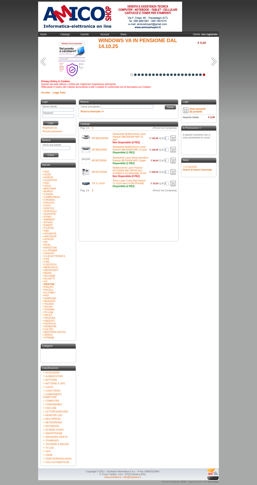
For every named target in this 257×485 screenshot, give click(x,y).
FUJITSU (49, 228)
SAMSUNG (50, 298)
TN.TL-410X (98, 183)
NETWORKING (53, 422)
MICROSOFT (51, 270)
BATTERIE (51, 380)
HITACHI (49, 239)
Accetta (45, 92)
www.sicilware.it (112, 477)
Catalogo (65, 34)
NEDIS (48, 273)
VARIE (48, 455)
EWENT (48, 225)
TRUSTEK (49, 318)
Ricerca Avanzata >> (92, 111)
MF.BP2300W (99, 160)
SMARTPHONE (53, 433)
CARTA (49, 387)
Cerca (51, 155)
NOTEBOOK (52, 426)
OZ (46, 281)
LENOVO (49, 253)
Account (104, 34)
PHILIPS (48, 287)
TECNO (48, 306)
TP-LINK (48, 312)
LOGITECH (50, 264)
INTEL (47, 245)
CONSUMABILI (53, 404)
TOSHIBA (49, 309)
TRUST (48, 315)
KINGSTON (50, 247)
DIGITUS (49, 208)
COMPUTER (52, 400)
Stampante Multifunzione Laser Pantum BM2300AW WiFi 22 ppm (129, 137)
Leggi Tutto (59, 92)
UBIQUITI (49, 320)
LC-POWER (50, 250)
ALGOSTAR (50, 180)
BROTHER (50, 188)
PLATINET (49, 292)
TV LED (49, 447)
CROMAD (49, 200)
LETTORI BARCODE (56, 411)
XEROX (48, 335)
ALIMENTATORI (54, 376)
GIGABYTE (50, 233)
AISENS (48, 177)
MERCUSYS (51, 267)
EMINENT (49, 219)
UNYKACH (50, 323)
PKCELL (48, 290)
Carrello (84, 34)
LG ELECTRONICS (54, 256)
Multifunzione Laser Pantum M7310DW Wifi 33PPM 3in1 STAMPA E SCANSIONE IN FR (129, 170)
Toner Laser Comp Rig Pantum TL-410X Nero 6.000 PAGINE (129, 182)
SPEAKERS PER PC (56, 437)
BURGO (48, 191)
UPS (47, 451)
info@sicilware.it (132, 477)
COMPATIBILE (52, 197)
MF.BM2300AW (100, 138)
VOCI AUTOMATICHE (57, 462)
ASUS (47, 185)
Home (43, 34)
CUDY (47, 205)
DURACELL (50, 211)
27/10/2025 (197, 168)
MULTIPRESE (53, 418)
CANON (48, 194)
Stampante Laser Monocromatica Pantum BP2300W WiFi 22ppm (130, 159)
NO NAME (49, 275)
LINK (47, 261)
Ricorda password (52, 131)
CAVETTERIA (52, 390)
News (123, 34)
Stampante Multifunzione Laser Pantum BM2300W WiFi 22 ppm (130, 148)
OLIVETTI (49, 278)
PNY (46, 295)
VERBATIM (50, 326)
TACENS (49, 304)
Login (50, 123)
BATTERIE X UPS (55, 383)
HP (46, 242)
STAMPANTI (52, 440)
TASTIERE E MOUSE (57, 444)
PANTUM (49, 284)
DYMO (47, 216)
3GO (46, 171)
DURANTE (50, 214)
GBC (46, 230)
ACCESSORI (52, 372)
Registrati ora (50, 127)
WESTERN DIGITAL (55, 332)
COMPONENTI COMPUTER (52, 396)
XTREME (49, 337)
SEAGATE (49, 301)
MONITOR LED (53, 415)
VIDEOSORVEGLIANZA (58, 458)
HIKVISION (50, 236)
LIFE (46, 259)
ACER (47, 174)
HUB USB (50, 408)
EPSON (48, 222)
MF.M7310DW (99, 172)
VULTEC (48, 329)
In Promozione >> (192, 128)
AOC (46, 183)
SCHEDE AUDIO (54, 429)
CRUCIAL (49, 202)
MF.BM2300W (99, 149)
